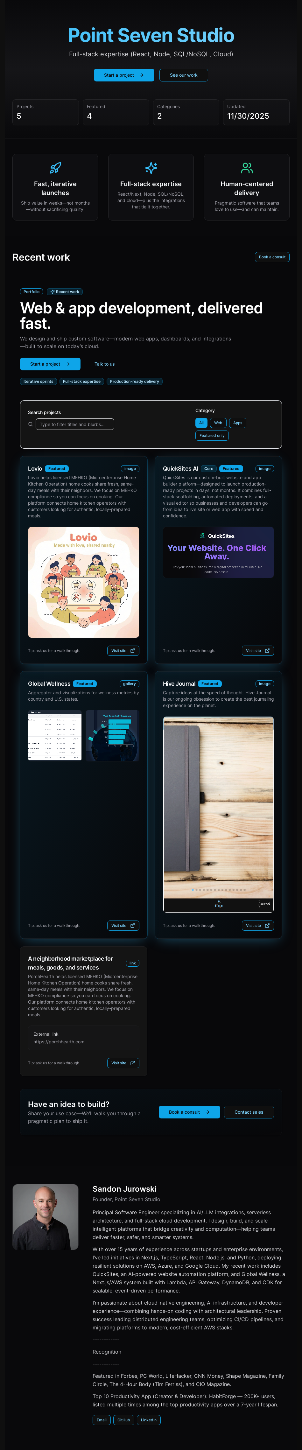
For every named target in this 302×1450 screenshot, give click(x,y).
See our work (184, 75)
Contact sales (249, 1112)
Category (205, 410)
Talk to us (105, 364)
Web (218, 422)
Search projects (44, 412)
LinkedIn (149, 1420)
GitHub (123, 1420)
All (201, 422)
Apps (237, 422)
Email (102, 1420)
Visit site (123, 650)
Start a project (124, 75)
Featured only (212, 435)
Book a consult (272, 257)
